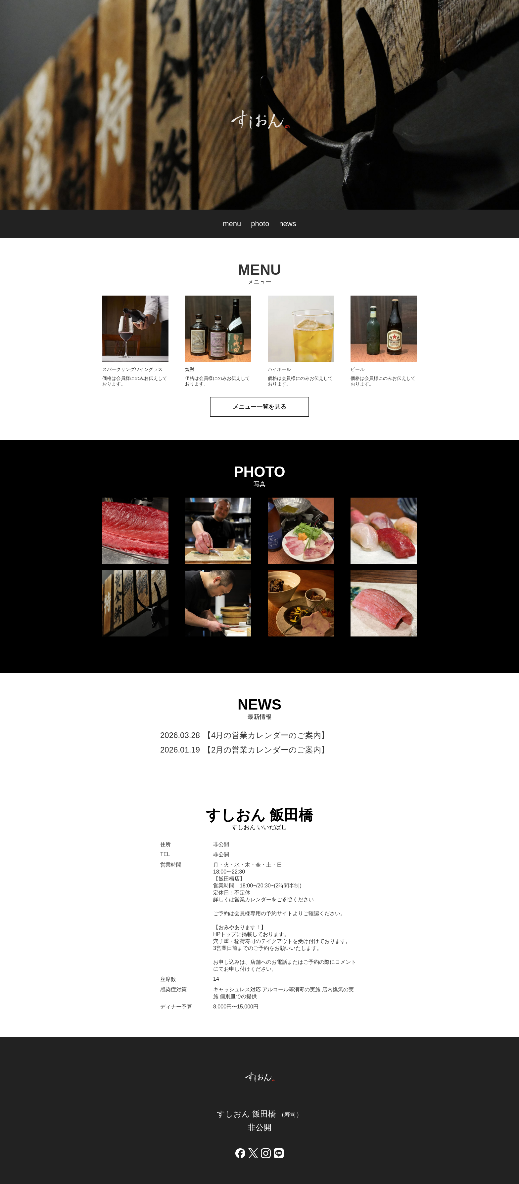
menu (232, 224)
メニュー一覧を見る (259, 406)
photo (260, 224)
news (287, 224)
